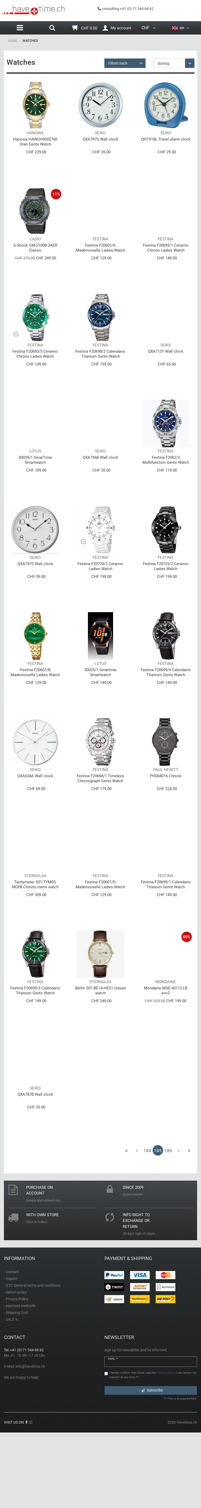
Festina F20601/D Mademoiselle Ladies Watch (100, 945)
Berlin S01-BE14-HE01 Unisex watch (100, 1058)
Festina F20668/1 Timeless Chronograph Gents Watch (100, 831)
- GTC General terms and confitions (32, 1361)
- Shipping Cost (16, 1388)
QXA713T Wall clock (165, 374)
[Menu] (20, 27)
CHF (149, 27)
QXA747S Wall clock (35, 601)
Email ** (113, 1434)
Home (12, 41)
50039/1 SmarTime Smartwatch (35, 490)
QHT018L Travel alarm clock (166, 146)
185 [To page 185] (158, 1225)
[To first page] (126, 1225)
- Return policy (15, 1367)
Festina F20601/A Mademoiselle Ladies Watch (100, 263)
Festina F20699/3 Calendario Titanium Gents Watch (35, 1058)
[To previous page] (137, 1225)
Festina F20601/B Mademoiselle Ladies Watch (35, 717)
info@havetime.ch (30, 1442)
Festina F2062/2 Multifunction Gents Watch (165, 490)
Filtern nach (117, 63)
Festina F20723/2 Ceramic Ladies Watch (166, 604)
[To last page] (189, 1225)
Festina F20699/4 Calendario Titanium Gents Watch (166, 717)
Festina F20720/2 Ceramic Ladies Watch (100, 604)
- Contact (11, 1347)
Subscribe (152, 1465)
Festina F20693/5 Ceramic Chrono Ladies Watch (35, 376)
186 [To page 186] (168, 1225)
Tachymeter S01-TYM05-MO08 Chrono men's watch (35, 945)
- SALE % (11, 1395)
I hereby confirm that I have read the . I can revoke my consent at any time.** (152, 1450)
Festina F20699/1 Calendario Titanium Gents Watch (166, 945)
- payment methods (19, 1381)
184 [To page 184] (147, 1225)
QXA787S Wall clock (100, 146)
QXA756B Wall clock (100, 487)
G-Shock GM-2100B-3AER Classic (35, 263)
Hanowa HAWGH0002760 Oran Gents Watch (35, 149)
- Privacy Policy (16, 1374)
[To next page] (179, 1225)
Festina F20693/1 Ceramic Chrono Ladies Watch (166, 263)
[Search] (52, 28)
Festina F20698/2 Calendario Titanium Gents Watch (100, 376)
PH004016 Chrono (166, 828)
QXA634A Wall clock (35, 828)
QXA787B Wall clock (35, 1169)
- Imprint (11, 1354)
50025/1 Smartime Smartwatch (100, 717)
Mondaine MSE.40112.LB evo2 (165, 1058)
